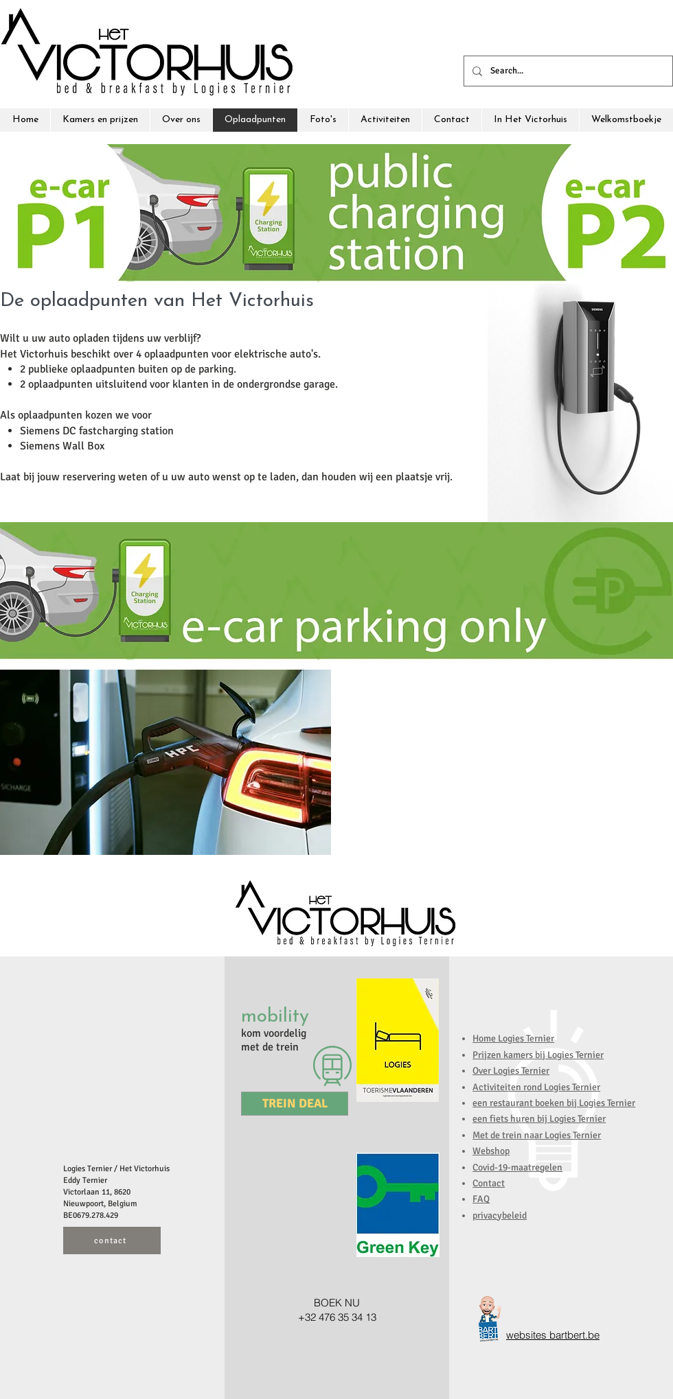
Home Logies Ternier (513, 1038)
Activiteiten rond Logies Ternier (536, 1087)
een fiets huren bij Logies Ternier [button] (539, 1119)
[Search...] (566, 71)
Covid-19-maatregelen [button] (517, 1167)
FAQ (481, 1199)
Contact (488, 1183)
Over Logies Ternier (510, 1071)
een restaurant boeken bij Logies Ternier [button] (553, 1103)
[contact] (112, 1240)
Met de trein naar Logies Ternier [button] (536, 1135)
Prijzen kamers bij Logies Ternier (538, 1055)
